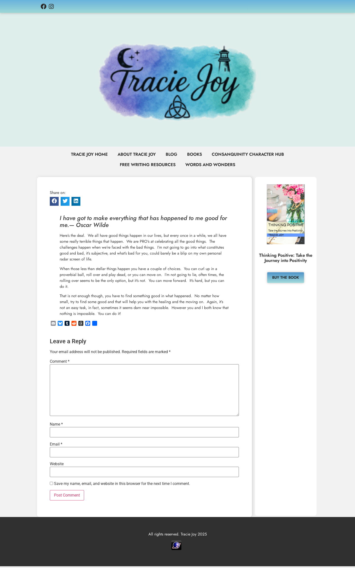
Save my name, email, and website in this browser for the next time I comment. (122, 485)
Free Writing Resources (146, 166)
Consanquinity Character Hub (250, 155)
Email (56, 446)
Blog (171, 155)
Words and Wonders (211, 166)
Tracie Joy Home (86, 155)
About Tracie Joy (135, 155)
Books (195, 155)
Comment (60, 363)
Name (56, 426)
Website (57, 466)
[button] (54, 203)
